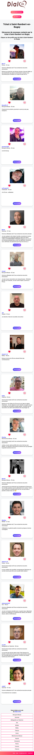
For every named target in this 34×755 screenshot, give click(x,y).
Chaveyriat (17, 741)
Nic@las (4, 520)
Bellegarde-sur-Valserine (17, 720)
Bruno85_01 (5, 105)
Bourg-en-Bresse (17, 714)
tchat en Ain (18, 711)
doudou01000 (5, 146)
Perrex (17, 743)
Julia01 (4, 686)
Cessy (17, 733)
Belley (17, 728)
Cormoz (17, 746)
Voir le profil (17, 79)
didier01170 (5, 561)
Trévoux (17, 730)
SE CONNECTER (17, 16)
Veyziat (17, 738)
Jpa (3, 312)
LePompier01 (5, 188)
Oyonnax (17, 717)
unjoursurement (6, 603)
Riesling (4, 437)
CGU (17, 753)
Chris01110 (5, 354)
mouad (3, 271)
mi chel (4, 644)
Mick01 (4, 478)
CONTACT (30, 753)
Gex (17, 722)
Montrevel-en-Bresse (17, 736)
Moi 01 (3, 63)
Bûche (3, 229)
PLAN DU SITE (23, 753)
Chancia (17, 749)
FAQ (14, 753)
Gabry (3, 395)
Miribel (17, 725)
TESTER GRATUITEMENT (17, 12)
